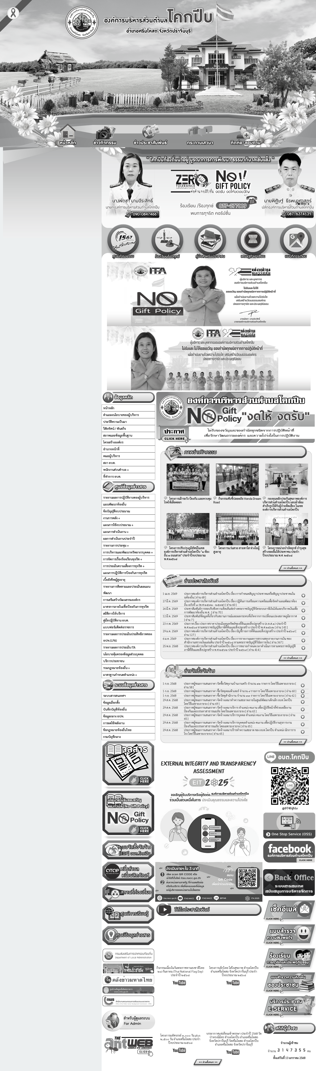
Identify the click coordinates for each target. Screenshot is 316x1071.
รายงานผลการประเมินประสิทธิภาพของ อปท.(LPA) (127, 637)
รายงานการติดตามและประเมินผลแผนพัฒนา (126, 590)
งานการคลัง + (111, 518)
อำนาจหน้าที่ (111, 449)
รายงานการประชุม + (116, 545)
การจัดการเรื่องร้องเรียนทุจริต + (122, 559)
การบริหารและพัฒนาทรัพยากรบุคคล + (128, 552)
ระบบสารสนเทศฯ (114, 696)
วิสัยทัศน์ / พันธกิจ (114, 428)
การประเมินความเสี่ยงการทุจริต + (123, 566)
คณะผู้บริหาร (111, 456)
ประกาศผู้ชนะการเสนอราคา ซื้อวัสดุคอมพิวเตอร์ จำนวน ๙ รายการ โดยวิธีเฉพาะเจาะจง (234, 691)
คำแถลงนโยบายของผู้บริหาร (121, 415)
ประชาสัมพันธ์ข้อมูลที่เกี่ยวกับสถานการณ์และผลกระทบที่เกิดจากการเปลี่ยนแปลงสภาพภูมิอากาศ (240, 616)
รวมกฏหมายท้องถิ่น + (116, 668)
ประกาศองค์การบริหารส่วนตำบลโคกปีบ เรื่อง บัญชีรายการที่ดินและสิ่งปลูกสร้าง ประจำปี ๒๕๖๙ (239, 631)
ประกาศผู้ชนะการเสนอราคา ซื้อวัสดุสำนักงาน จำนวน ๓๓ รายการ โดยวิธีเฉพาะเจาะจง (234, 695)
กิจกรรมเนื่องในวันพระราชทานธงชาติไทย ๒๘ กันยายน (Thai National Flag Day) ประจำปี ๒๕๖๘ (180, 971)
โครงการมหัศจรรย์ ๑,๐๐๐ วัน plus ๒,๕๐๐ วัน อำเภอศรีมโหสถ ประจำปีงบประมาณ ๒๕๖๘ (180, 1039)
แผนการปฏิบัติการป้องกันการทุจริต (125, 573)
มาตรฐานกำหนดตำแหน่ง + (120, 675)
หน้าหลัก (108, 408)
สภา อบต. (109, 463)
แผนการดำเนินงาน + (116, 532)
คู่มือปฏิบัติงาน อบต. (116, 620)
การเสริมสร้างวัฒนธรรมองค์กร (121, 600)
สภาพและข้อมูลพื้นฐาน (117, 435)
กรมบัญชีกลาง (112, 737)
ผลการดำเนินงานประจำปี (119, 538)
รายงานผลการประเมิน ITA (119, 647)
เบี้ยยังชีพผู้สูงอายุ (114, 580)
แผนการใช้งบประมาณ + (118, 525)
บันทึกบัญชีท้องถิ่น (114, 709)
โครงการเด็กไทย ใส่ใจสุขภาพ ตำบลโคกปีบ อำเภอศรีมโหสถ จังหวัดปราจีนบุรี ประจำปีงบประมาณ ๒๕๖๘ (234, 971)
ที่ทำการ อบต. (112, 476)
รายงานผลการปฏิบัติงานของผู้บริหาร (126, 497)
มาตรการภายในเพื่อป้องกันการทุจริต (126, 606)
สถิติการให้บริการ (114, 613)
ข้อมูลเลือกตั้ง (111, 702)
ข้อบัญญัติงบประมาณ (116, 511)
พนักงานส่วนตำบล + (116, 470)
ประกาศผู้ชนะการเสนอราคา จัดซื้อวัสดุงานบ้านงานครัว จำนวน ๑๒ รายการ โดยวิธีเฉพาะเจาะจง (239, 683)
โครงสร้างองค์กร (113, 442)
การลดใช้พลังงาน (113, 723)
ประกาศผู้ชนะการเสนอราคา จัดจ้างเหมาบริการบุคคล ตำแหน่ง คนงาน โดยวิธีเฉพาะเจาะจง (236, 715)
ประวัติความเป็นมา (115, 422)
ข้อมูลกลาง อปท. (113, 716)
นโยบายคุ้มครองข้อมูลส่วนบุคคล (123, 654)
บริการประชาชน (113, 661)
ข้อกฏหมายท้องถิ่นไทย (117, 730)
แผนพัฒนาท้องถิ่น (114, 504)
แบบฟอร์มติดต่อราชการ (118, 627)
